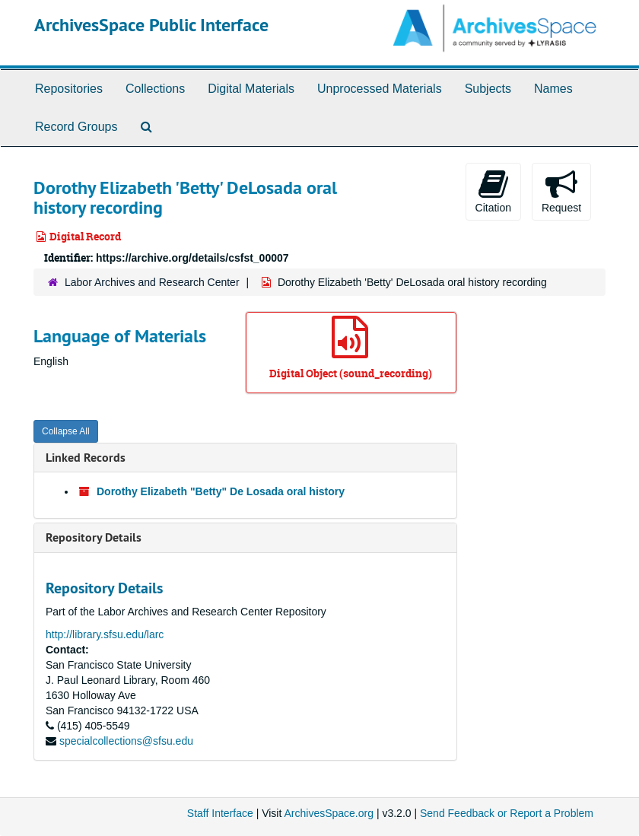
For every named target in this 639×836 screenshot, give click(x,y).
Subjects (488, 88)
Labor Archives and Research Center (152, 282)
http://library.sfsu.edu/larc (105, 634)
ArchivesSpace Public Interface (151, 25)
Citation (493, 191)
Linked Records (86, 458)
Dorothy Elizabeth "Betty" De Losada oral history (221, 491)
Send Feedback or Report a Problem (506, 813)
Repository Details (93, 537)
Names (553, 88)
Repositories (69, 88)
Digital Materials (251, 88)
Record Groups (76, 126)
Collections (155, 88)
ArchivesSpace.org (329, 813)
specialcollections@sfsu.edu (126, 741)
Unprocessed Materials (379, 88)
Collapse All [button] (66, 431)
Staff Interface (220, 813)
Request (561, 191)
